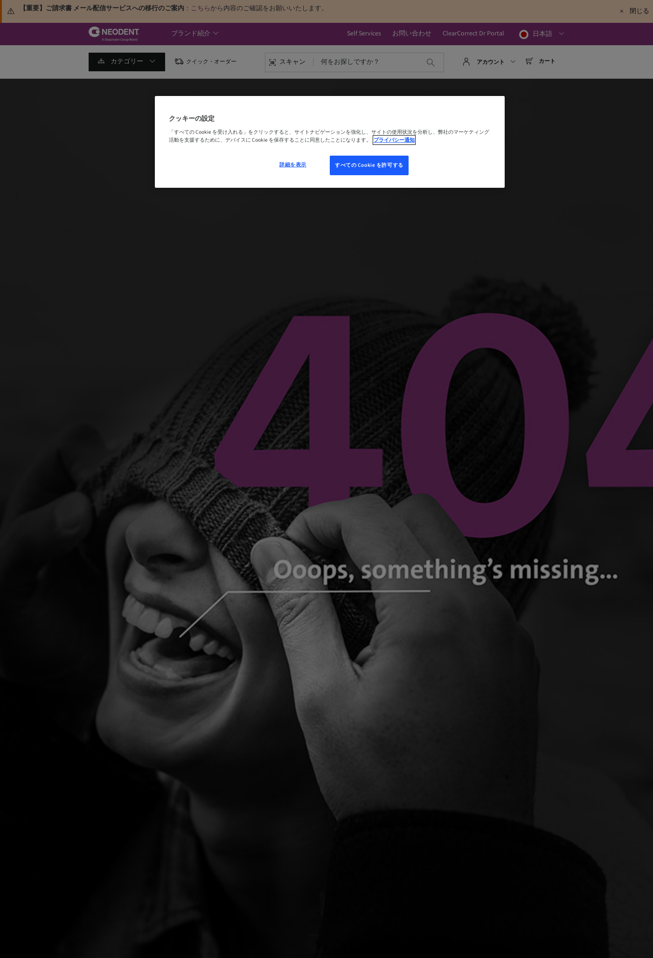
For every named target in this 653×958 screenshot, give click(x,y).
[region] (330, 142)
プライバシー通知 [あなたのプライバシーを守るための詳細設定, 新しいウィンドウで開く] (394, 140)
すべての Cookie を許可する (369, 165)
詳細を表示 (292, 165)
